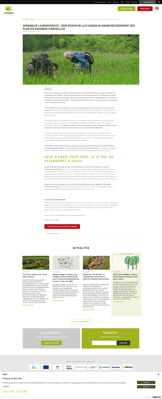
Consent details (8, 391)
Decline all (146, 387)
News (33, 19)
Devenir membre (126, 8)
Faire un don (145, 8)
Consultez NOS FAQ (51, 343)
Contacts (115, 2)
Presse (128, 2)
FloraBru (48, 89)
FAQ (109, 2)
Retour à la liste (53, 233)
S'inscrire (123, 343)
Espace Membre (149, 2)
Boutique (134, 2)
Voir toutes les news (81, 322)
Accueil (26, 19)
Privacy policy (22, 391)
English (6, 374)
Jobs (121, 2)
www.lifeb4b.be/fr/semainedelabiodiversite (71, 215)
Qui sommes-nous (100, 2)
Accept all (146, 382)
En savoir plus (28, 305)
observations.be (73, 123)
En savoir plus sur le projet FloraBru (62, 226)
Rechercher (159, 2)
